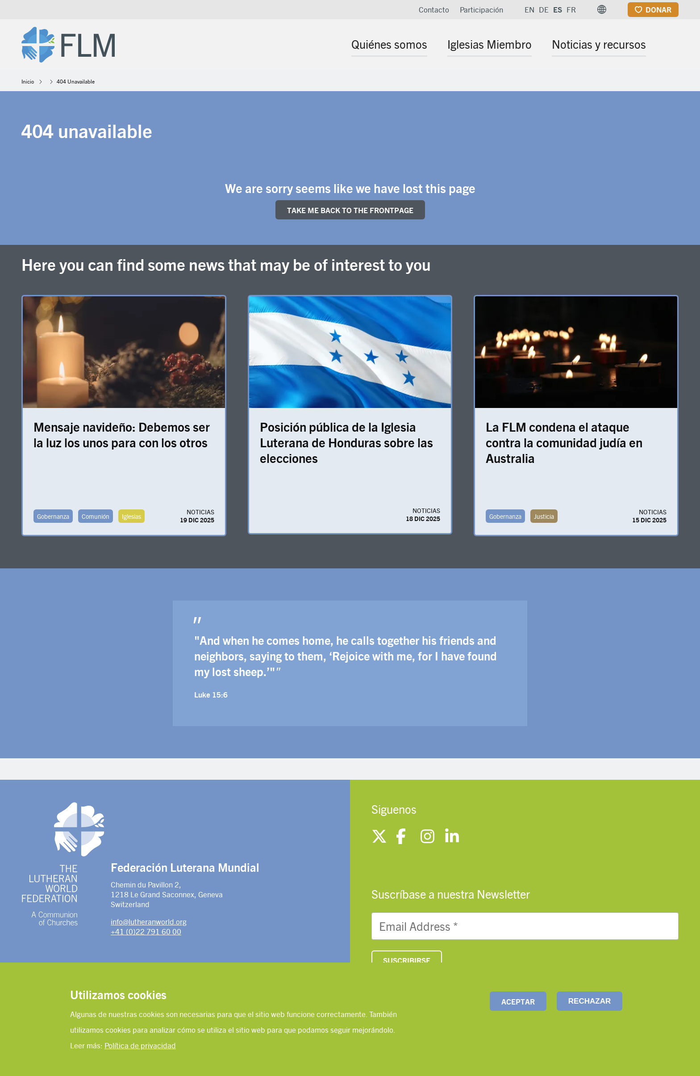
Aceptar (518, 1001)
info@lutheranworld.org (149, 921)
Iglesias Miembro (489, 43)
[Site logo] (68, 42)
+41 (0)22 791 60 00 (146, 931)
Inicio (27, 81)
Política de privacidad (140, 1045)
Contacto (434, 9)
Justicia (544, 516)
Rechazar (589, 1001)
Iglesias (131, 516)
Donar (658, 9)
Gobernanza (53, 516)
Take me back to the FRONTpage (350, 210)
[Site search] (673, 45)
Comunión (95, 516)
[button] (601, 9)
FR (571, 9)
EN (529, 9)
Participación (481, 9)
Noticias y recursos (599, 43)
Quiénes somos (389, 43)
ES (557, 9)
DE (544, 9)
